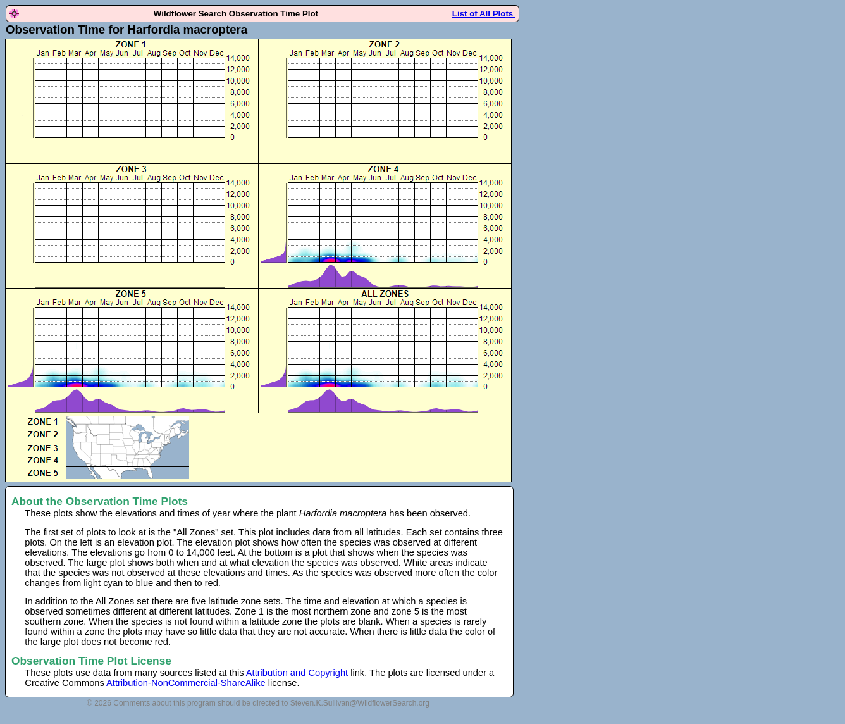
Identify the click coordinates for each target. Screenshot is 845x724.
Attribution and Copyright (297, 673)
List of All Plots (483, 13)
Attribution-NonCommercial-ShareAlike (186, 683)
